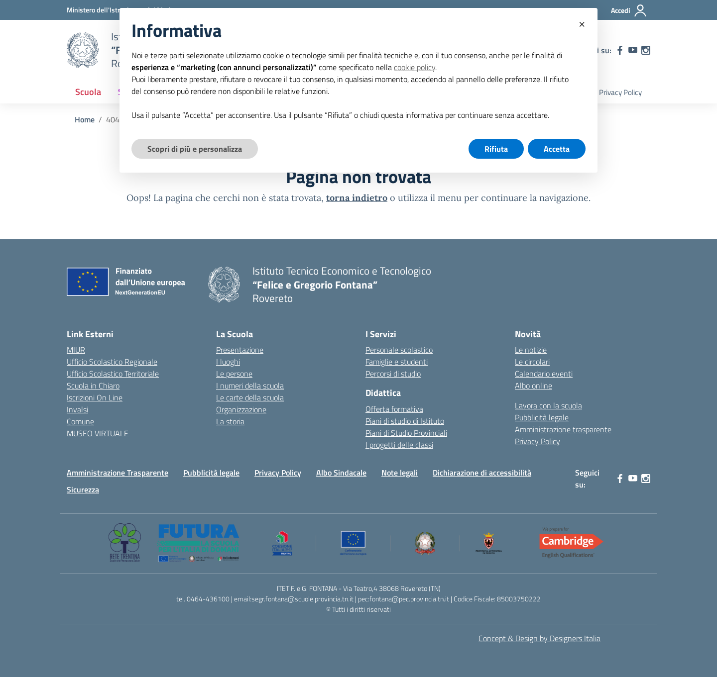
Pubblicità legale (542, 417)
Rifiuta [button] (496, 149)
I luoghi (228, 362)
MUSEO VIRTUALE (97, 433)
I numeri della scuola (250, 385)
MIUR (76, 350)
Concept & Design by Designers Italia (539, 638)
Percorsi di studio (393, 374)
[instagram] (645, 50)
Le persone (234, 374)
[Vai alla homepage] (83, 50)
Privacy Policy (620, 92)
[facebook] (619, 50)
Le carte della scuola (250, 397)
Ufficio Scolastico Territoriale (113, 374)
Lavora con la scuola (548, 405)
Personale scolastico (399, 350)
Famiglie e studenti (396, 362)
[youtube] (632, 50)
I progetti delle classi (399, 445)
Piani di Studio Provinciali (406, 433)
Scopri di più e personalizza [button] (194, 149)
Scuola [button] (88, 91)
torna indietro (356, 197)
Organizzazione (241, 409)
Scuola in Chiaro (93, 385)
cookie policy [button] (414, 67)
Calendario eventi (544, 374)
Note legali (399, 473)
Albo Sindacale (341, 473)
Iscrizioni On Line (94, 397)
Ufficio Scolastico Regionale (112, 362)
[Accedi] (629, 10)
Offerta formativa (394, 409)
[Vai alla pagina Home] (85, 119)
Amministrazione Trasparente (117, 473)
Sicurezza (83, 489)
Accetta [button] (557, 149)
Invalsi (77, 409)
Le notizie (531, 350)
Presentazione (239, 350)
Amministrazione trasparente (563, 429)
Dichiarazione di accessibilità (482, 473)
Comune (80, 421)
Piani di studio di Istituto (404, 421)
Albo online (533, 385)
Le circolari (532, 362)
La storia (230, 421)
